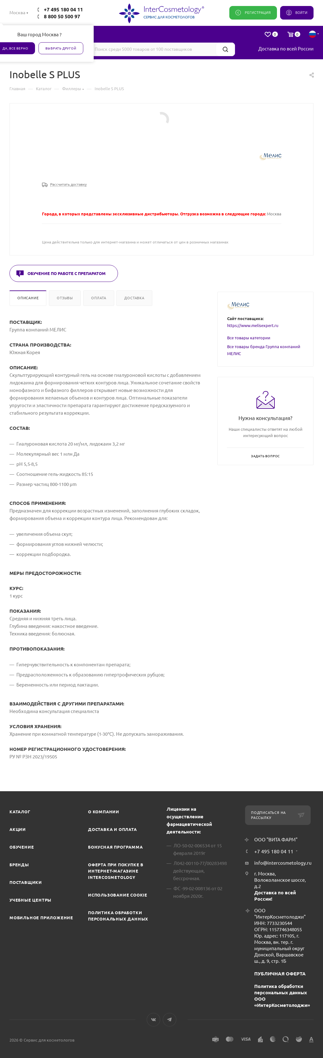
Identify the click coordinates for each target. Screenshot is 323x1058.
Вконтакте (153, 1019)
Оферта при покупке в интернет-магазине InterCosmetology (116, 871)
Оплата (98, 298)
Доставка (134, 298)
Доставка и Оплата (112, 829)
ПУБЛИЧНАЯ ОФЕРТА (280, 973)
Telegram (169, 1019)
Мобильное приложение (41, 917)
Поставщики (25, 882)
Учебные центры (30, 900)
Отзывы (65, 298)
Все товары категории (248, 338)
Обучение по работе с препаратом (66, 273)
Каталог (20, 812)
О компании (103, 812)
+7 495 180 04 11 (63, 9)
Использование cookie (117, 895)
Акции (17, 829)
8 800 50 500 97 (62, 16)
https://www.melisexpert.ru (252, 325)
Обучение (21, 847)
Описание (27, 298)
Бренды (19, 864)
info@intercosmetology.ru (283, 863)
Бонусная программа (115, 847)
